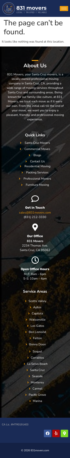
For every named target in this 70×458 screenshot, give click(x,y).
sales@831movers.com (35, 213)
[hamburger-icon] (64, 8)
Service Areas (35, 291)
